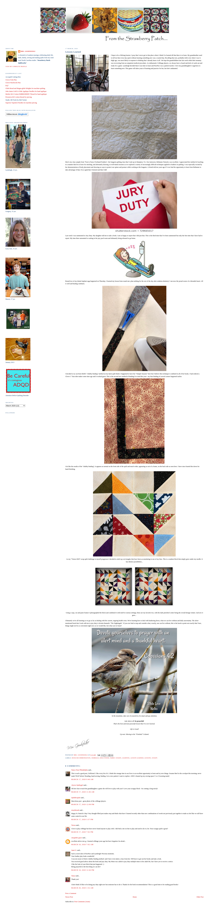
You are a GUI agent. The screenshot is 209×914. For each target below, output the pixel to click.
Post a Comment (70, 893)
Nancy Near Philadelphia (79, 770)
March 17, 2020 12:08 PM (82, 804)
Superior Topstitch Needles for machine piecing (21, 103)
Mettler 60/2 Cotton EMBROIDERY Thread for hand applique (26, 94)
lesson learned (137, 758)
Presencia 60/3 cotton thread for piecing (18, 97)
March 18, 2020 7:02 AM (82, 844)
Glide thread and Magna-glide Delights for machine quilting (25, 88)
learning (126, 758)
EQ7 (7, 86)
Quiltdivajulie (76, 798)
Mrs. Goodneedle (28, 51)
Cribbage (95, 758)
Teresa (73, 825)
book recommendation (81, 758)
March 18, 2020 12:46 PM (82, 870)
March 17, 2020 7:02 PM (82, 832)
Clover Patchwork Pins (13, 83)
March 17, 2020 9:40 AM (82, 779)
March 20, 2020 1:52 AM (82, 888)
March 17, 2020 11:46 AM (82, 792)
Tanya (73, 876)
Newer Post (69, 897)
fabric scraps (115, 758)
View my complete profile (16, 66)
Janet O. (74, 850)
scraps (154, 758)
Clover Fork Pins (11, 80)
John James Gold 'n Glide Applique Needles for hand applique (26, 91)
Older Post (200, 897)
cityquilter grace (76, 838)
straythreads (75, 810)
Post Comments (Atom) (82, 902)
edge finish (104, 758)
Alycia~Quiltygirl (77, 785)
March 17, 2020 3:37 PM (82, 819)
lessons (147, 758)
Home (135, 897)
